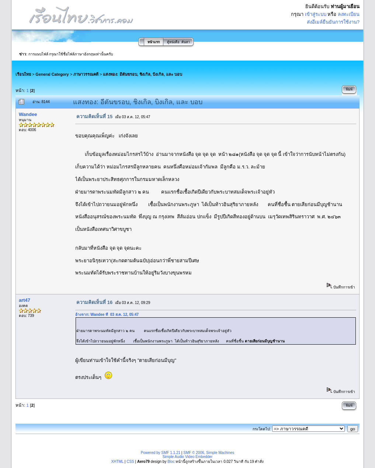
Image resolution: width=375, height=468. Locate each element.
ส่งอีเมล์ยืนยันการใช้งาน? (333, 22)
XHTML (117, 462)
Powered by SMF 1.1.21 (160, 453)
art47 (24, 300)
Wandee (28, 114)
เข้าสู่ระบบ (315, 14)
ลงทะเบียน (349, 14)
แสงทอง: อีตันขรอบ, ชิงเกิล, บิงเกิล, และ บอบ (142, 74)
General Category (52, 74)
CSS (130, 462)
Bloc (170, 462)
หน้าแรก (153, 42)
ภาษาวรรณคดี (85, 74)
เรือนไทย (23, 74)
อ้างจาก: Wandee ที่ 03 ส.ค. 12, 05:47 (107, 314)
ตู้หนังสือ (173, 42)
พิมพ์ (349, 89)
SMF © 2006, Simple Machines (208, 453)
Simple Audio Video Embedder (187, 457)
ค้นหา (185, 42)
